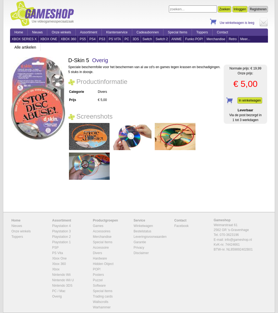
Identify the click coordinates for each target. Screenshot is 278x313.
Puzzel (98, 280)
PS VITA (115, 39)
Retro (232, 39)
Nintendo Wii (61, 275)
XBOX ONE (48, 39)
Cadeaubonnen (148, 32)
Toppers (202, 32)
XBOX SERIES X (24, 39)
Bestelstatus (142, 231)
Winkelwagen (143, 226)
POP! (97, 269)
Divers (97, 253)
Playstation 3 (61, 231)
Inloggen (240, 9)
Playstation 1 (61, 242)
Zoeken (224, 9)
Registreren (258, 9)
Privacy (139, 247)
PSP (55, 247)
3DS (135, 39)
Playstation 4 (61, 226)
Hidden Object (103, 264)
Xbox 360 (59, 264)
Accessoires (101, 231)
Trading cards (103, 296)
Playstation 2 (61, 237)
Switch (147, 39)
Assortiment (88, 32)
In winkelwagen (250, 100)
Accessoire (101, 247)
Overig (100, 60)
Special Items (177, 32)
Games (98, 226)
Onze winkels (61, 32)
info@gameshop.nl (238, 240)
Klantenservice (117, 32)
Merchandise (216, 39)
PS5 (83, 39)
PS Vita (57, 253)
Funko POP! (194, 39)
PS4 (92, 39)
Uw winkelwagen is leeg (237, 23)
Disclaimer (141, 253)
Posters (98, 275)
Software (99, 285)
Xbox (55, 269)
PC (127, 39)
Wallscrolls (100, 302)
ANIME (176, 39)
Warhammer (102, 307)
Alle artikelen (25, 47)
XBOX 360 (68, 39)
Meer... (245, 39)
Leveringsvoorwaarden (150, 237)
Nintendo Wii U (63, 280)
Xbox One (59, 258)
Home (18, 32)
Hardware (100, 258)
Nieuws (37, 32)
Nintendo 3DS (62, 285)
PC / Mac (58, 291)
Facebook (181, 226)
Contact (222, 32)
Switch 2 (162, 39)
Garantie (140, 242)
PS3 (102, 39)
